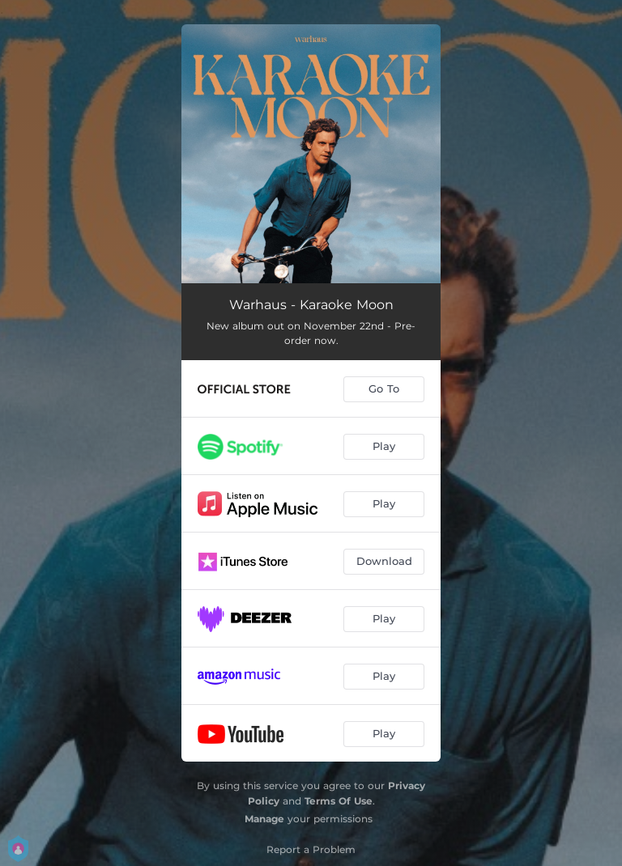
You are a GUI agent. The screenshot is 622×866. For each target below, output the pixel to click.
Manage (264, 819)
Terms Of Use (339, 801)
